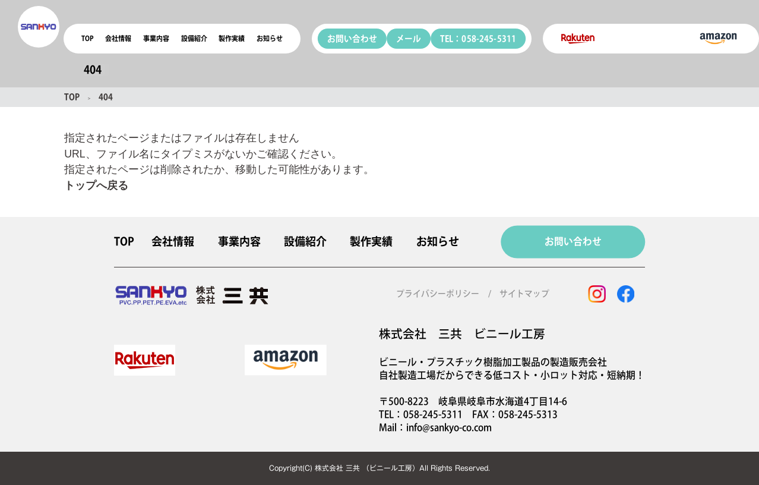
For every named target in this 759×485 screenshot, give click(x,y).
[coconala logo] (38, 27)
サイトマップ (524, 293)
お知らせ (270, 38)
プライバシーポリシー (437, 293)
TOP (87, 38)
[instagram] (597, 294)
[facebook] (625, 294)
